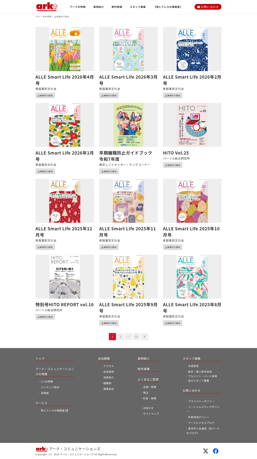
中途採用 (193, 366)
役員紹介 (109, 377)
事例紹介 (144, 358)
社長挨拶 (109, 371)
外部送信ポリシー (198, 417)
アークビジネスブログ (201, 423)
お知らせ (148, 408)
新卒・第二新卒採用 (200, 371)
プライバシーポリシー (201, 401)
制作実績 (144, 369)
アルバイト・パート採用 (202, 376)
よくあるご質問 (148, 379)
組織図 (107, 383)
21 (136, 336)
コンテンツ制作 (50, 387)
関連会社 (109, 389)
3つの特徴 (47, 381)
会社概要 (104, 358)
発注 (145, 392)
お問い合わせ (208, 7)
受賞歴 (45, 393)
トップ (40, 358)
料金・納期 (149, 398)
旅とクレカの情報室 (54, 410)
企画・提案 (149, 387)
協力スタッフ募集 (198, 380)
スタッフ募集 (192, 358)
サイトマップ (151, 413)
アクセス (109, 366)
